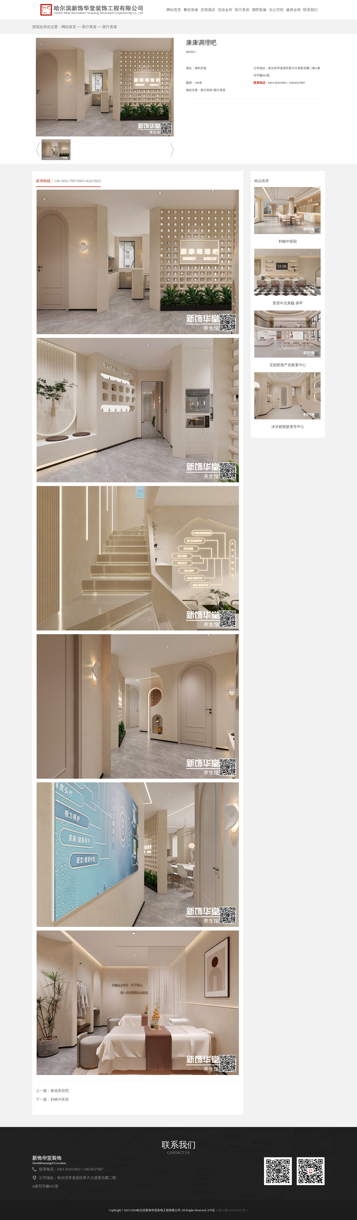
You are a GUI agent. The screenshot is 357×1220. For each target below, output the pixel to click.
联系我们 (310, 10)
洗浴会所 (225, 10)
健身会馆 (293, 10)
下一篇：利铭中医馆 (52, 1099)
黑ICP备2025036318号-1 (233, 1210)
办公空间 (276, 10)
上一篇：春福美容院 (52, 1091)
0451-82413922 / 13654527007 (286, 82)
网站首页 (173, 10)
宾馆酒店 (208, 10)
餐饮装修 (191, 10)
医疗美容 (242, 10)
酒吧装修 (259, 10)
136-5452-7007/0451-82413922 (77, 181)
